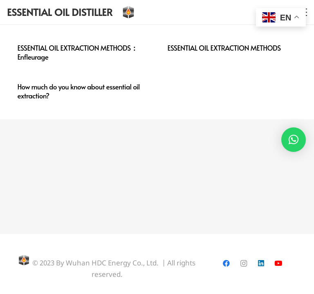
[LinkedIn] (261, 263)
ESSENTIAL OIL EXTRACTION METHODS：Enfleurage (78, 52)
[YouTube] (278, 263)
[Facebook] (226, 263)
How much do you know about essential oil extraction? (79, 91)
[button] (293, 139)
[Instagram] (243, 263)
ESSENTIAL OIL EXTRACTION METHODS (224, 48)
